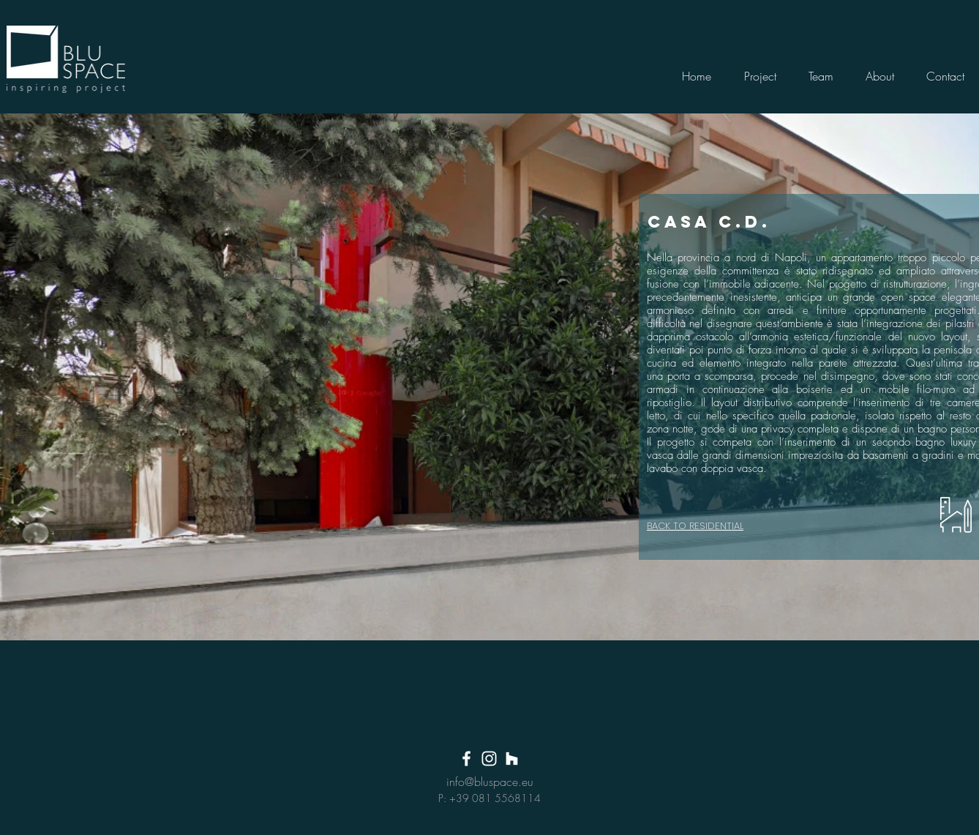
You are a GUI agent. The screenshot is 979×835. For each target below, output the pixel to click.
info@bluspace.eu (489, 782)
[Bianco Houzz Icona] (512, 758)
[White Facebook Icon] (466, 758)
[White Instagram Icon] (489, 758)
